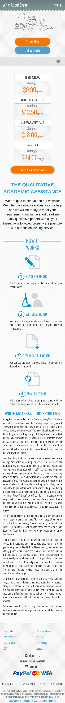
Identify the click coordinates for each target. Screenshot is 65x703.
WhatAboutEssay (15, 5)
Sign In (58, 5)
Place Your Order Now (32, 169)
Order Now (32, 41)
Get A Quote (33, 50)
